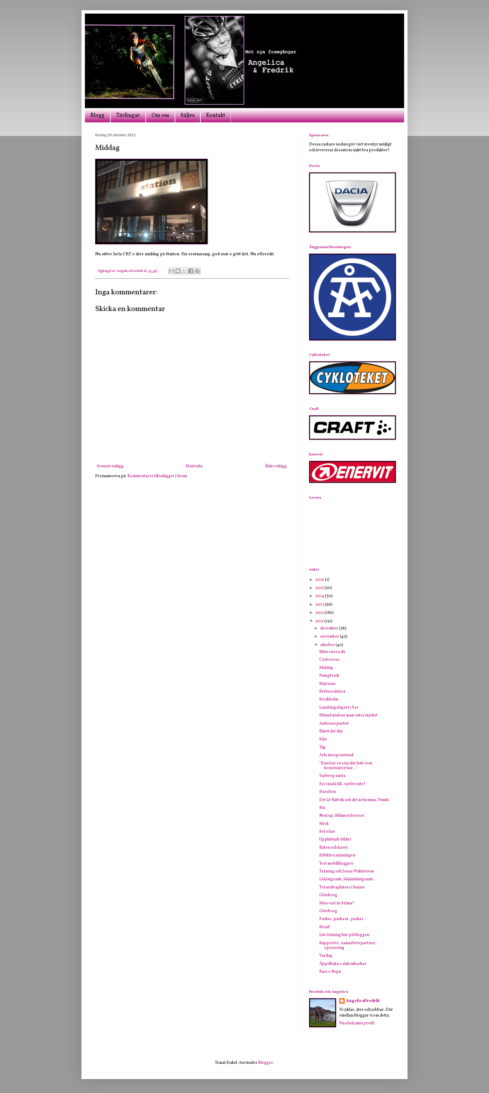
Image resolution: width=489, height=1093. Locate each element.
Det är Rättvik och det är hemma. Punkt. (354, 800)
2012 (320, 612)
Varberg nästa (332, 776)
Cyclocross (329, 659)
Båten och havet (333, 847)
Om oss (160, 115)
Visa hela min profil (356, 1023)
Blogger (265, 1062)
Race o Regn (330, 971)
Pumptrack (329, 675)
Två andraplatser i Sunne (342, 887)
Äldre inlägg (276, 466)
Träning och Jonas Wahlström (346, 871)
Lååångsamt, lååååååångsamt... (348, 879)
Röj (322, 808)
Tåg (322, 747)
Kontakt (215, 115)
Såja (323, 739)
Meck (324, 824)
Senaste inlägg (110, 466)
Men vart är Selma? (336, 903)
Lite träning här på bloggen (344, 935)
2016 (320, 580)
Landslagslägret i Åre (339, 707)
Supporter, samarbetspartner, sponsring (348, 945)
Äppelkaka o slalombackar (342, 964)
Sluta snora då (332, 652)
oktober (328, 645)
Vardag (325, 955)
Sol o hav (327, 831)
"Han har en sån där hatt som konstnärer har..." (345, 766)
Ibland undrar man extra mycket (348, 715)
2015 (320, 588)
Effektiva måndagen (337, 855)
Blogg (97, 115)
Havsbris (327, 792)
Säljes (188, 115)
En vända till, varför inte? (342, 784)
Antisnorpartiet (334, 723)
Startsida (194, 466)
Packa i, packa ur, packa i (341, 919)
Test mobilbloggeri (336, 863)
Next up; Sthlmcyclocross (341, 815)
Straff (324, 927)
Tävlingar (128, 115)
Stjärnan (327, 684)
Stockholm (328, 699)
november (330, 636)
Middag (326, 668)
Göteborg (328, 895)
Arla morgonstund (336, 755)
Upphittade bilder (335, 839)
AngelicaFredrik (363, 1001)
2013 (320, 604)
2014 (320, 596)
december (329, 628)
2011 (319, 621)
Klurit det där (331, 731)
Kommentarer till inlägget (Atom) (157, 476)
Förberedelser (332, 691)
